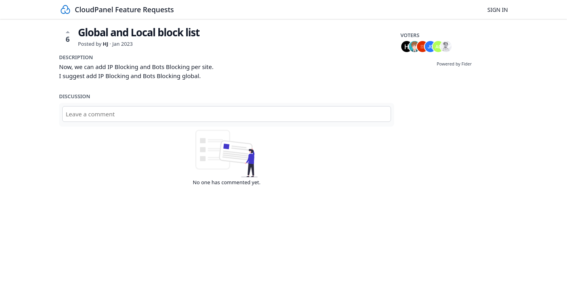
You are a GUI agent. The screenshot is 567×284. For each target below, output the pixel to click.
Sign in (497, 9)
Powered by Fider (454, 64)
